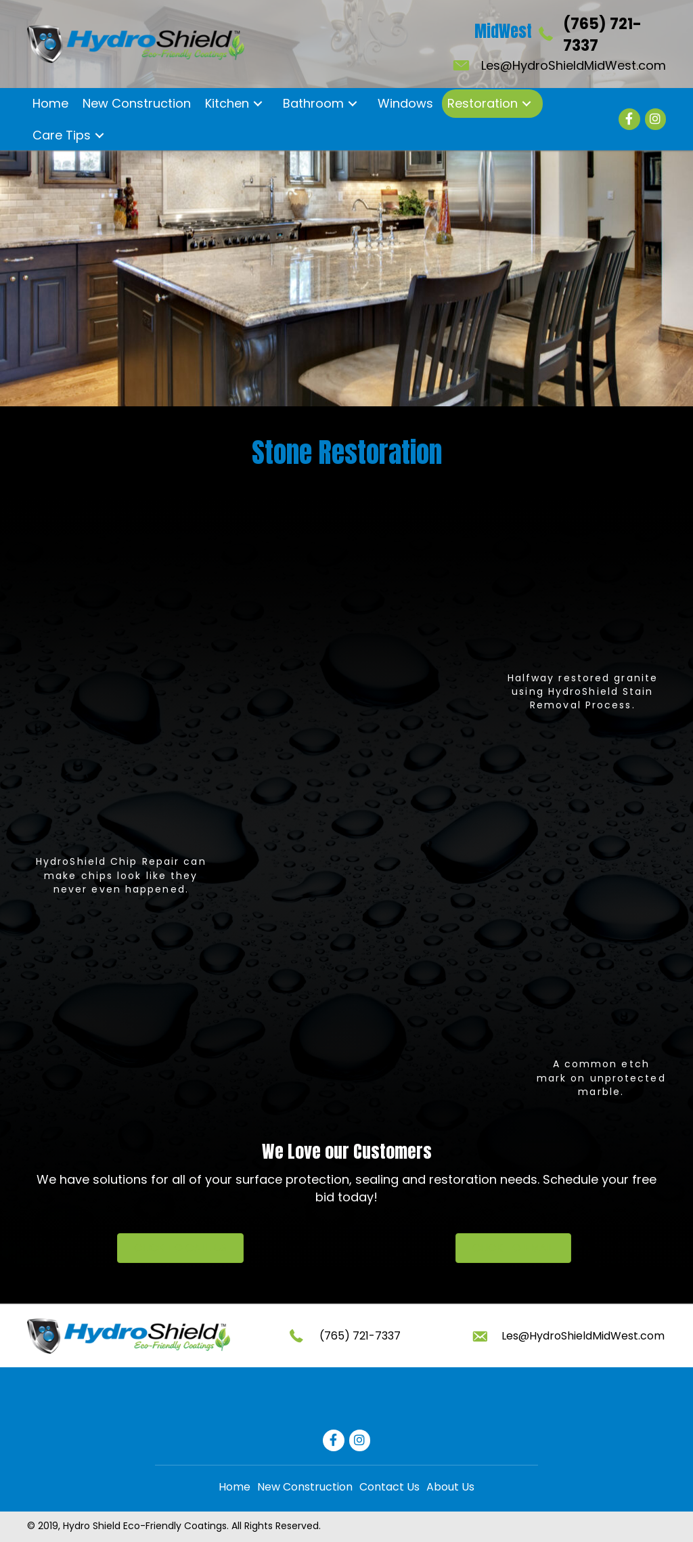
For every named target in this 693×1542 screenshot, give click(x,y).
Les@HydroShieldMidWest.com (573, 65)
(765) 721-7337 (360, 1336)
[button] (257, 104)
